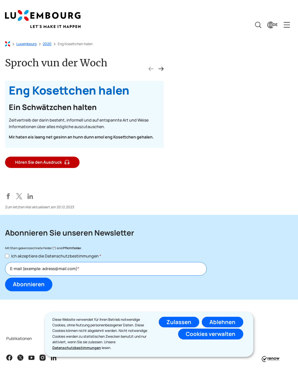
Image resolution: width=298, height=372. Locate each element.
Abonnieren (29, 284)
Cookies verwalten (210, 334)
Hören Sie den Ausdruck (42, 162)
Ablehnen (222, 322)
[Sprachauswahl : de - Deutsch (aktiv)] (272, 24)
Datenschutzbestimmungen (76, 347)
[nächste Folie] (161, 69)
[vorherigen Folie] (151, 69)
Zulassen (178, 322)
